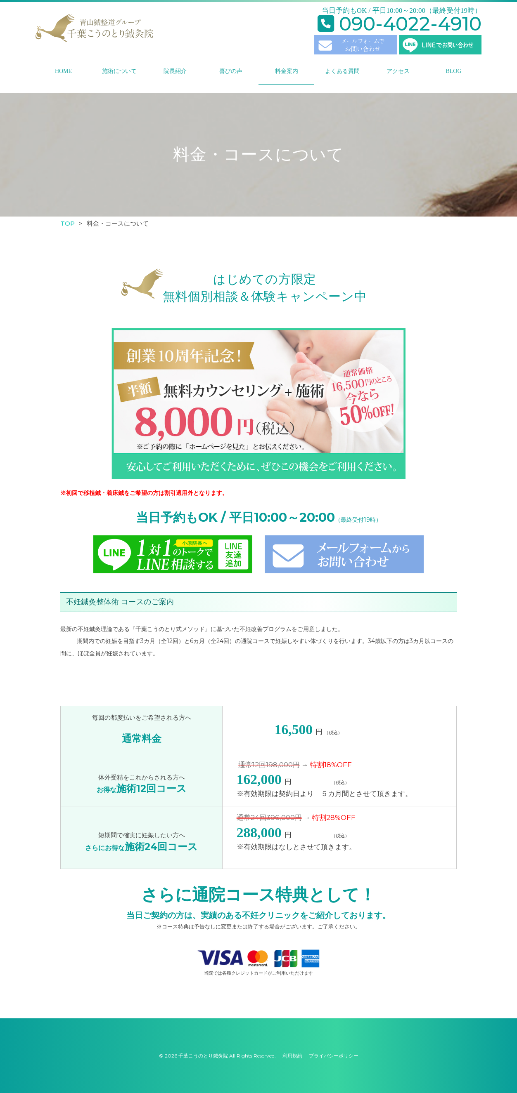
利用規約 (292, 1056)
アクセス (398, 71)
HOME (63, 71)
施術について (119, 71)
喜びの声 (230, 71)
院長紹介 (175, 71)
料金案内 (286, 71)
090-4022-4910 (399, 23)
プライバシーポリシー (333, 1056)
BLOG (453, 71)
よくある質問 (342, 71)
